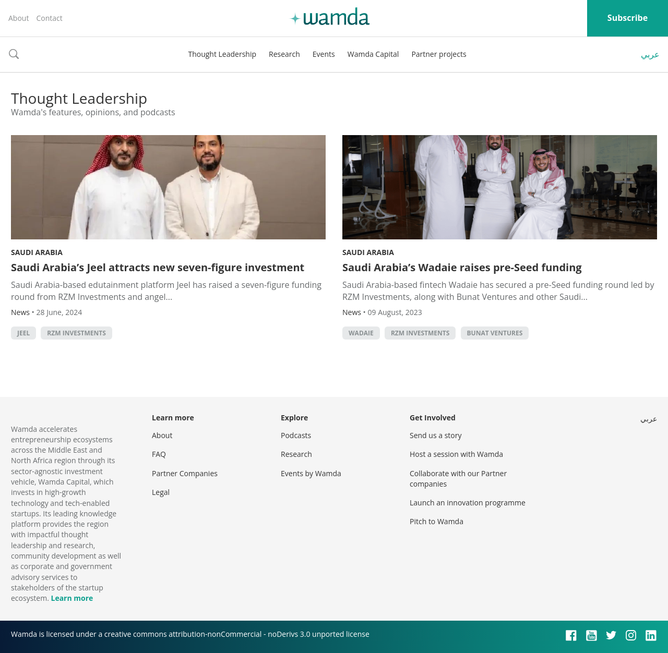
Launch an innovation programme (468, 502)
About (18, 18)
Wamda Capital (373, 54)
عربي (650, 54)
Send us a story (435, 435)
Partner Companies (185, 473)
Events (324, 54)
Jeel (23, 333)
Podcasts (296, 435)
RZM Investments (76, 333)
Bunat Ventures (495, 333)
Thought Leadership (222, 54)
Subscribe (627, 17)
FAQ (159, 454)
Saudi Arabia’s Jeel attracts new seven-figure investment (157, 267)
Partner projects (438, 54)
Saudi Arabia (37, 252)
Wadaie (361, 333)
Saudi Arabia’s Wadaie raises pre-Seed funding (462, 267)
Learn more (72, 598)
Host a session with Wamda (456, 454)
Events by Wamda (311, 473)
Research (284, 54)
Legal (161, 492)
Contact (49, 18)
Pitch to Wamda (436, 521)
